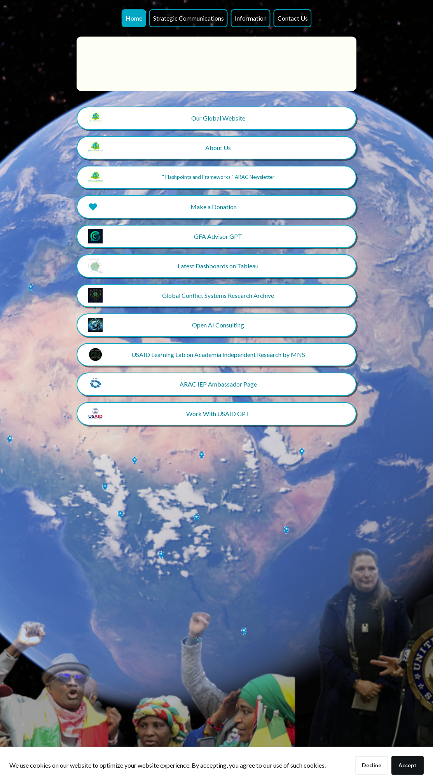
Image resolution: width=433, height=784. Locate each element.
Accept (407, 765)
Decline (371, 765)
